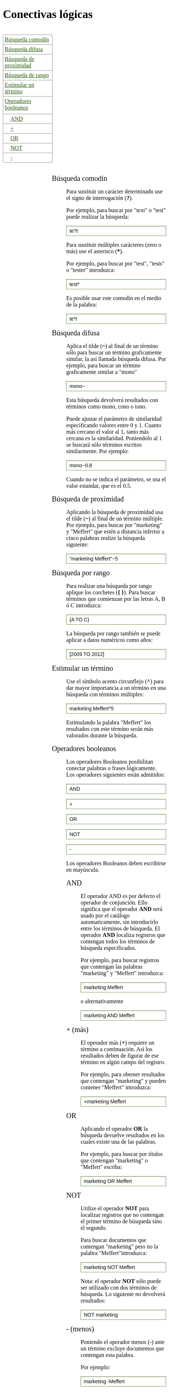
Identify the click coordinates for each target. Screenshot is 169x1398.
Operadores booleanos (18, 104)
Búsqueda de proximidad (19, 62)
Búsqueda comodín (27, 39)
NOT (16, 148)
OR (14, 138)
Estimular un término (19, 88)
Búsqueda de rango (27, 75)
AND (16, 119)
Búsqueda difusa (24, 49)
